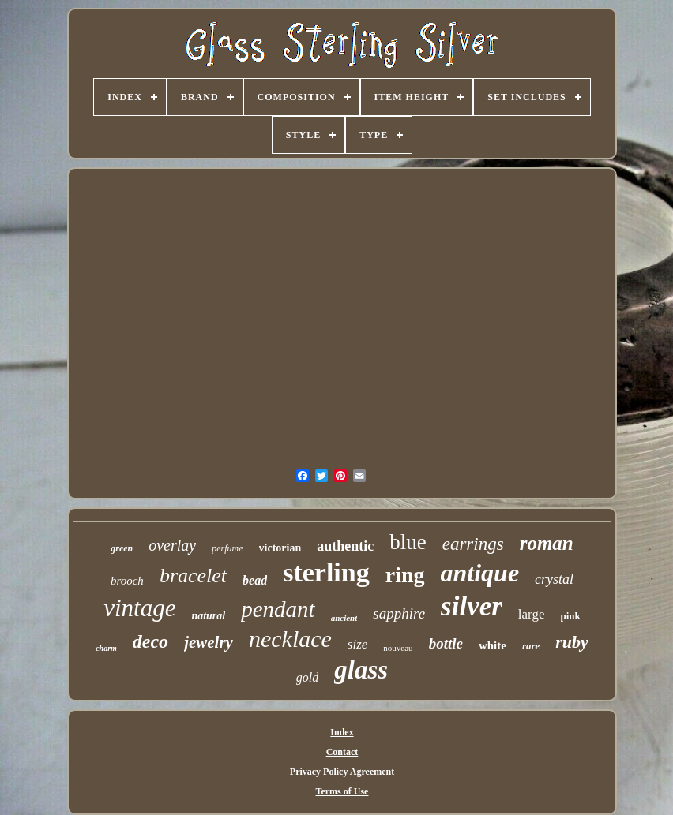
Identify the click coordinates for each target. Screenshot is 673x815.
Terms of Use (342, 791)
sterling (326, 572)
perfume (227, 548)
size (358, 644)
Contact (342, 751)
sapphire (399, 613)
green (122, 548)
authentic (345, 546)
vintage (139, 608)
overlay (172, 545)
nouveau (397, 647)
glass (361, 670)
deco (150, 641)
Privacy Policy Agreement (342, 771)
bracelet (193, 575)
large (531, 614)
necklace (290, 639)
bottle (446, 643)
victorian (280, 548)
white (492, 645)
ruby (571, 642)
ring (405, 575)
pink (571, 616)
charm (106, 648)
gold (307, 677)
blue (408, 542)
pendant (277, 609)
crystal (554, 579)
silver (471, 606)
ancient (344, 617)
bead (255, 580)
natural (208, 616)
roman (546, 543)
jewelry (208, 642)
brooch (127, 580)
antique (480, 573)
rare (531, 646)
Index (341, 732)
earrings (473, 544)
